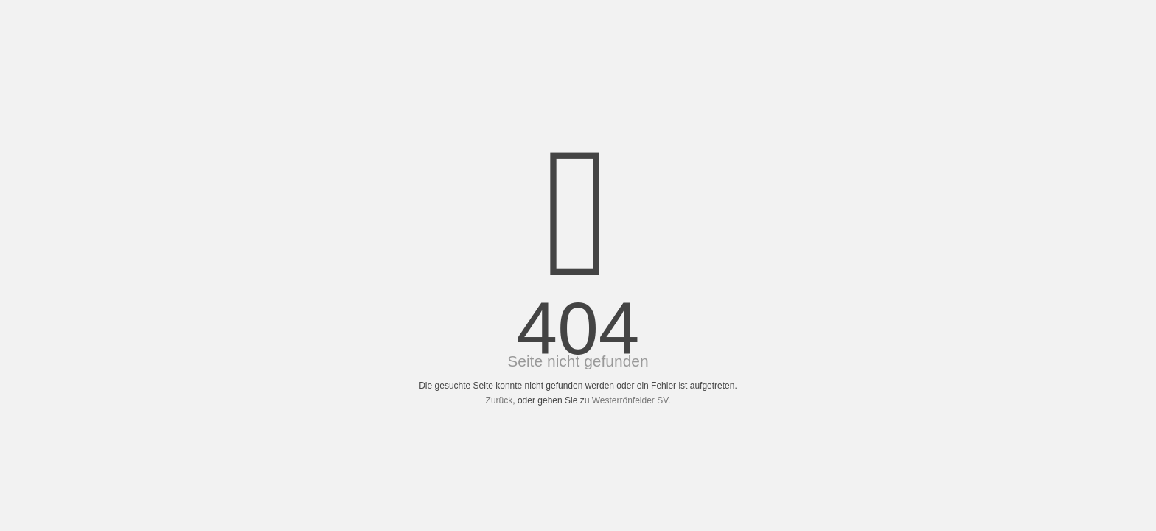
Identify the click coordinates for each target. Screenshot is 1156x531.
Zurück (499, 400)
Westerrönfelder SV (630, 400)
